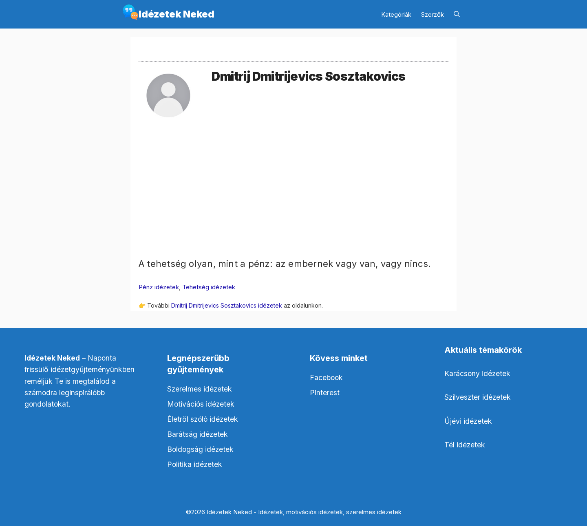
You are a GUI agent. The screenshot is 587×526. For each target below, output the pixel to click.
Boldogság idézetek (200, 449)
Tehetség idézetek (208, 287)
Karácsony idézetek (477, 373)
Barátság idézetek (197, 434)
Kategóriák (396, 14)
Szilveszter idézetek (477, 397)
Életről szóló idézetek (202, 419)
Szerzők (432, 14)
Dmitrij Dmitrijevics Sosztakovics (308, 76)
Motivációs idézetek (200, 404)
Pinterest (325, 392)
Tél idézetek (464, 444)
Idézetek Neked (176, 14)
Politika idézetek (194, 464)
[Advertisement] (293, 200)
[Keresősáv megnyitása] (457, 14)
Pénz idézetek (159, 287)
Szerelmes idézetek (199, 389)
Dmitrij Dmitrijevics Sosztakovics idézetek (226, 305)
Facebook (326, 377)
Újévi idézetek (468, 421)
